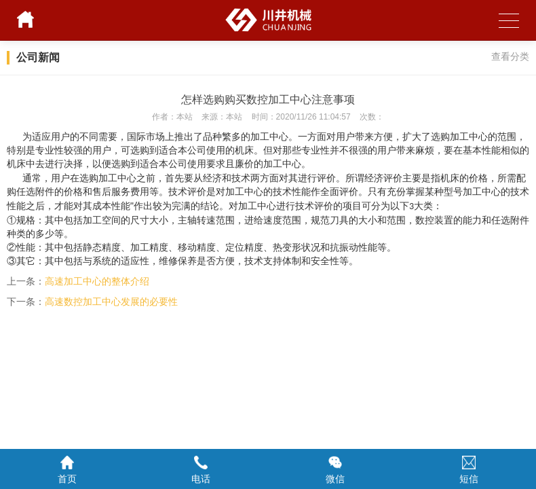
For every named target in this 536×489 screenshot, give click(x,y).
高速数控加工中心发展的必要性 (111, 301)
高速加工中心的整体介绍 (97, 281)
